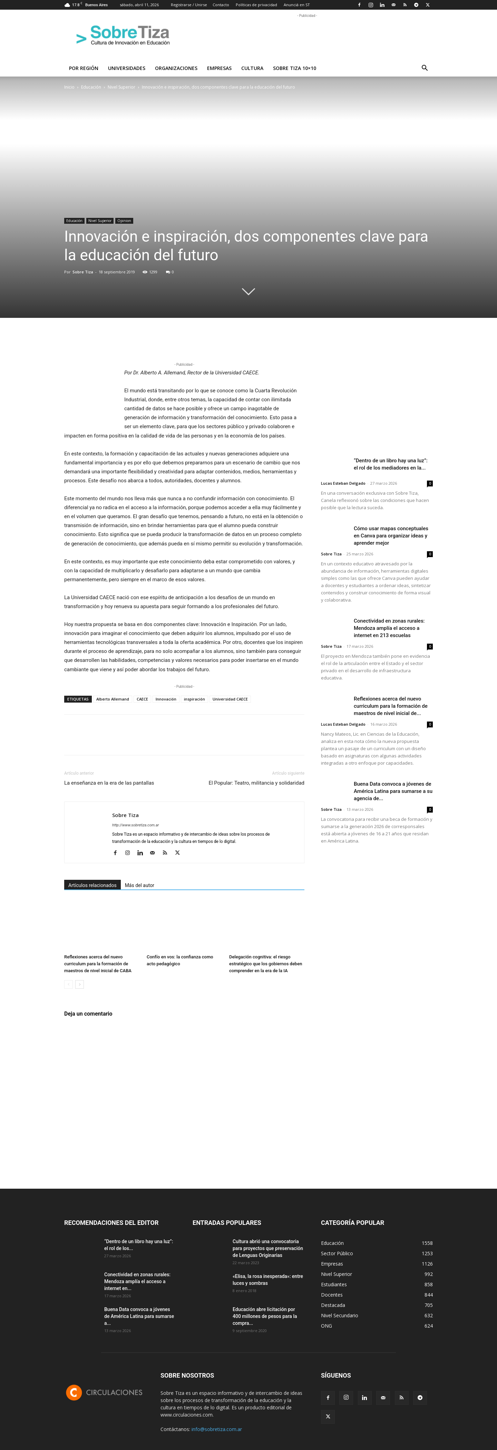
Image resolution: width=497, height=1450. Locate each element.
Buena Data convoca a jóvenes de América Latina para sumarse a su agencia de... (393, 791)
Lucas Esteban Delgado (343, 483)
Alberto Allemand (112, 699)
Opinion (124, 220)
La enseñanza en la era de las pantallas (109, 783)
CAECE (142, 699)
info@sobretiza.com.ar (217, 1429)
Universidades (126, 68)
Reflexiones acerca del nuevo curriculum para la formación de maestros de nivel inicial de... (391, 706)
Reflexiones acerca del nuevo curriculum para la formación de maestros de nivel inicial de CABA (97, 963)
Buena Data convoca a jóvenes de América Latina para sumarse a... (139, 1316)
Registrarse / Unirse (189, 4)
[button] (424, 69)
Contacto (221, 4)
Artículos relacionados (92, 885)
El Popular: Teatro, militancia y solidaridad (256, 783)
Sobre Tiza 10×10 (294, 68)
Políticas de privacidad (256, 4)
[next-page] (79, 984)
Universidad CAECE (230, 699)
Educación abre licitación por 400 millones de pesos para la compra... (265, 1316)
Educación (91, 87)
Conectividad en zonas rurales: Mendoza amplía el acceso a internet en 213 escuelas (389, 628)
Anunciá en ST (297, 4)
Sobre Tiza (82, 271)
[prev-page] (68, 984)
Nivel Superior (121, 87)
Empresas (219, 68)
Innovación (166, 699)
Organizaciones (176, 68)
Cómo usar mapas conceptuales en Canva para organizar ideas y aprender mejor (391, 535)
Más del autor (139, 885)
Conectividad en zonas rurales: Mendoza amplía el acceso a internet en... (137, 1281)
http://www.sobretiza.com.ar (135, 825)
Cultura (252, 68)
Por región (83, 68)
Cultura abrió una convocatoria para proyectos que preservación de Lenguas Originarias (268, 1248)
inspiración (194, 699)
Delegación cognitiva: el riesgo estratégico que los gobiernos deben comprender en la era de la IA (265, 963)
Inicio (69, 87)
